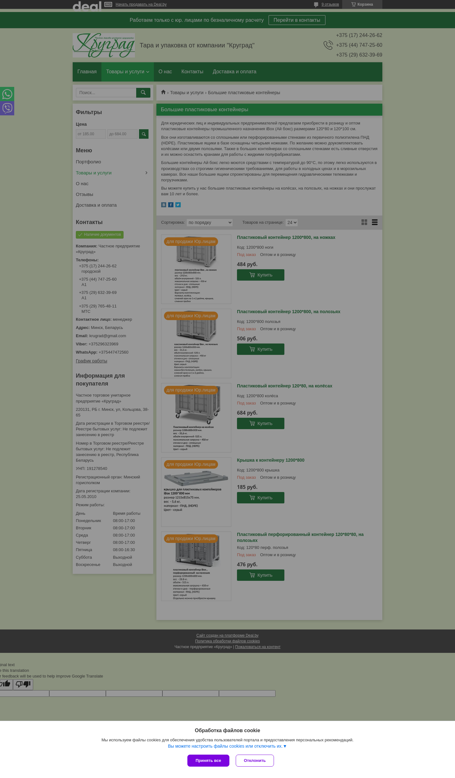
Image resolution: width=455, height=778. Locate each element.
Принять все (208, 760)
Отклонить (255, 760)
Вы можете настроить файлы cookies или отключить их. (225, 746)
